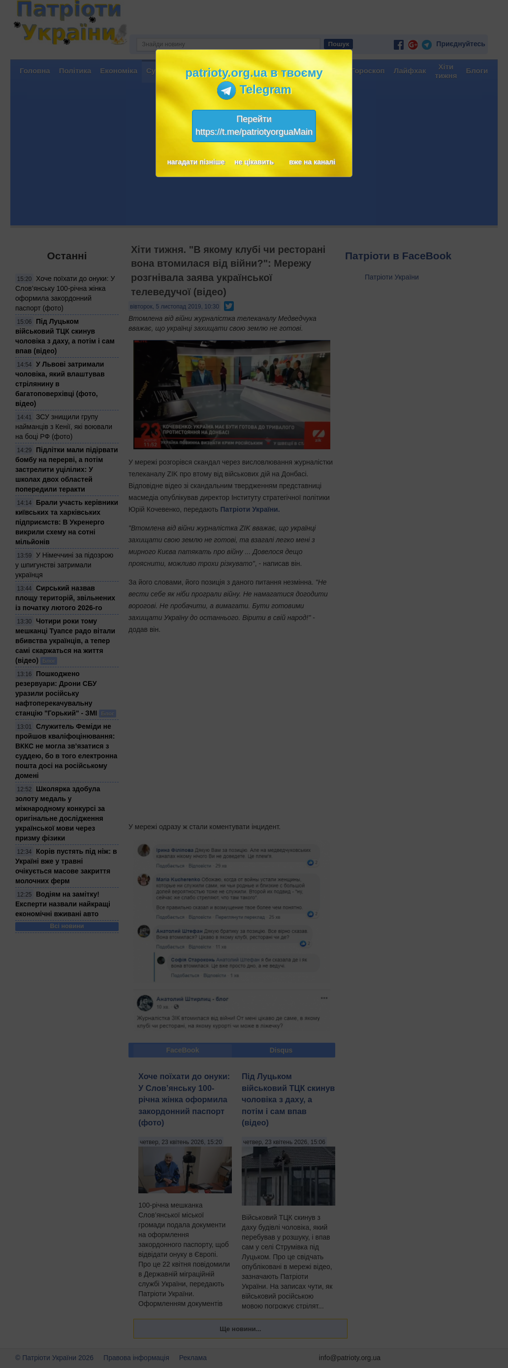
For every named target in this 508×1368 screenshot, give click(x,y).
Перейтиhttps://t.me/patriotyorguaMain (254, 125)
